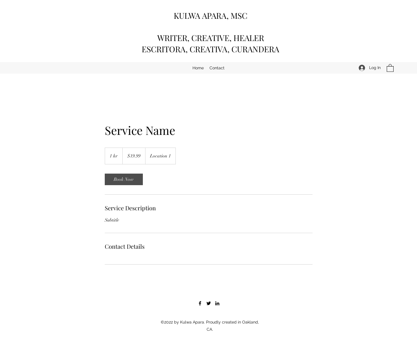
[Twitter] (209, 303)
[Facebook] (200, 303)
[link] (124, 179)
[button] (390, 68)
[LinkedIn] (217, 303)
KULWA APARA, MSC (210, 15)
